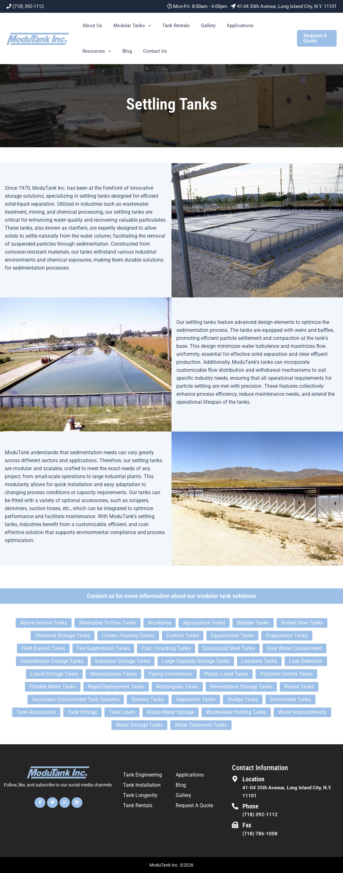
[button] (145, 25)
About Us (91, 25)
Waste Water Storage (170, 712)
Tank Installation (142, 785)
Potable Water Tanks (52, 687)
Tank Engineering (142, 775)
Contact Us (151, 51)
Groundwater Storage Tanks (51, 661)
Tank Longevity (140, 795)
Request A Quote (194, 805)
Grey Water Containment (294, 648)
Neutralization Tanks (113, 674)
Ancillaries (159, 623)
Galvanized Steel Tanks (228, 648)
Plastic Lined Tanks (226, 674)
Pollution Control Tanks (286, 674)
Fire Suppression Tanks (103, 648)
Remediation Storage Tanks (241, 687)
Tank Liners (122, 712)
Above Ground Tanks (43, 623)
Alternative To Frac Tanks (107, 623)
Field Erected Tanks (43, 648)
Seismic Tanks (147, 699)
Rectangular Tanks (177, 687)
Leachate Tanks (259, 661)
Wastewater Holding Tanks (236, 712)
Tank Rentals (172, 25)
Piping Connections (170, 674)
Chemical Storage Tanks (62, 635)
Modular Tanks (130, 25)
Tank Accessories (36, 712)
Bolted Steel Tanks (302, 623)
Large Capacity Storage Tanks (196, 661)
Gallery (202, 25)
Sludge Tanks (242, 699)
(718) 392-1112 (28, 6)
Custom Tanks (182, 635)
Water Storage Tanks (139, 725)
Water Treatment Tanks (201, 725)
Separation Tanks (196, 699)
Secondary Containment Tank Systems (75, 699)
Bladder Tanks (253, 623)
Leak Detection (306, 661)
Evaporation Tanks (287, 635)
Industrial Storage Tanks (122, 661)
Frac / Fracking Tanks (166, 648)
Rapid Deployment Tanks (116, 687)
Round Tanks (299, 687)
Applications (232, 25)
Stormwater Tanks (290, 699)
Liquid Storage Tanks (54, 674)
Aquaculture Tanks (204, 623)
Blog (124, 51)
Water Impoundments (302, 712)
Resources (95, 51)
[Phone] (235, 806)
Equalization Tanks (232, 635)
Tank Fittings (82, 712)
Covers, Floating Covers (128, 635)
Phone (250, 806)
